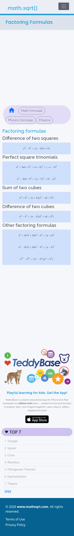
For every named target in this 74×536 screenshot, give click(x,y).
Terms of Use (15, 519)
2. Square (10, 448)
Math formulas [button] (31, 111)
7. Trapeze (11, 483)
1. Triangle (11, 441)
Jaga (8, 491)
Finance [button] (44, 120)
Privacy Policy (15, 525)
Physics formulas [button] (20, 120)
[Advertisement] (37, 67)
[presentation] (36, 148)
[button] (12, 111)
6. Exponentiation (15, 476)
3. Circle (9, 455)
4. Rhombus (12, 462)
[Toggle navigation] (63, 6)
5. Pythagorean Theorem (20, 469)
